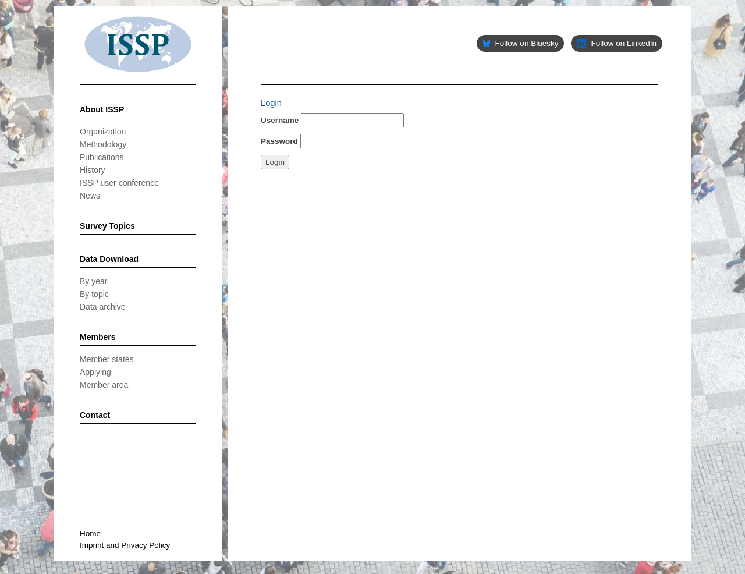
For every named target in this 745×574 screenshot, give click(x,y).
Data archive (103, 306)
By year (93, 281)
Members (97, 337)
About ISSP (102, 109)
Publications (102, 157)
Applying (95, 372)
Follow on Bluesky (520, 43)
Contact (95, 415)
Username (280, 120)
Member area (104, 384)
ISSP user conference (119, 182)
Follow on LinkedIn (617, 43)
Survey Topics (107, 226)
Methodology (103, 144)
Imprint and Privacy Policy (125, 545)
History (92, 170)
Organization (103, 131)
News (90, 195)
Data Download (109, 259)
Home (90, 533)
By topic (94, 294)
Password (279, 141)
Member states (107, 359)
